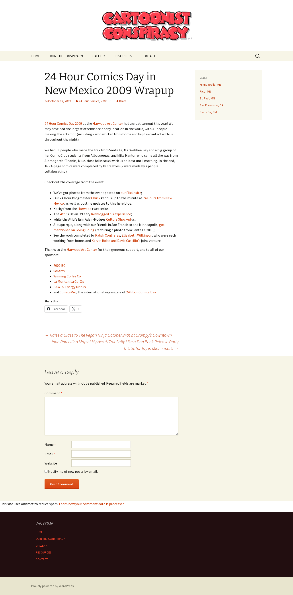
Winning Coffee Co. (67, 276)
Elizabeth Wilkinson (137, 235)
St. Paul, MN (207, 98)
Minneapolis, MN (210, 85)
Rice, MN (205, 91)
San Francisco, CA (211, 105)
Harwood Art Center (108, 123)
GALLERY (98, 56)
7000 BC (106, 101)
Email (50, 454)
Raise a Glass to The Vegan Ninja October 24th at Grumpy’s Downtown (108, 335)
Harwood (84, 208)
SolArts (59, 271)
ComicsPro (68, 292)
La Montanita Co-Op (68, 281)
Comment (53, 393)
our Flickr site (131, 192)
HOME (35, 56)
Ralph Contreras (107, 235)
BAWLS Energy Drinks (69, 287)
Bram (122, 101)
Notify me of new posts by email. (73, 471)
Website (51, 463)
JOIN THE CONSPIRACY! (66, 56)
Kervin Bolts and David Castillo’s (116, 240)
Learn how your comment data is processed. (92, 504)
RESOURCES (123, 56)
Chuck (95, 198)
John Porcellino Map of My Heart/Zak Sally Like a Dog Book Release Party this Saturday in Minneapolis (114, 345)
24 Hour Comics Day (141, 292)
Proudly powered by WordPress (52, 586)
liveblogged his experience (111, 214)
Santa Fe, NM (208, 112)
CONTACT (149, 56)
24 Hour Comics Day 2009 (63, 123)
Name (50, 444)
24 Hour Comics (89, 101)
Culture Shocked (118, 219)
